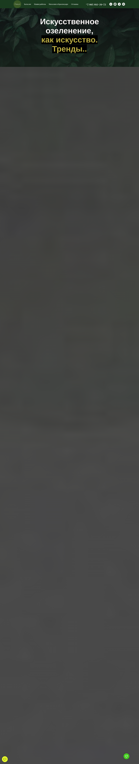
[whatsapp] (115, 4)
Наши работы (40, 4)
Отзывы (74, 4)
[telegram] (119, 4)
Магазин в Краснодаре (58, 4)
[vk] (110, 4)
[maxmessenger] (123, 4)
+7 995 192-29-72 (96, 4)
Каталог (27, 4)
